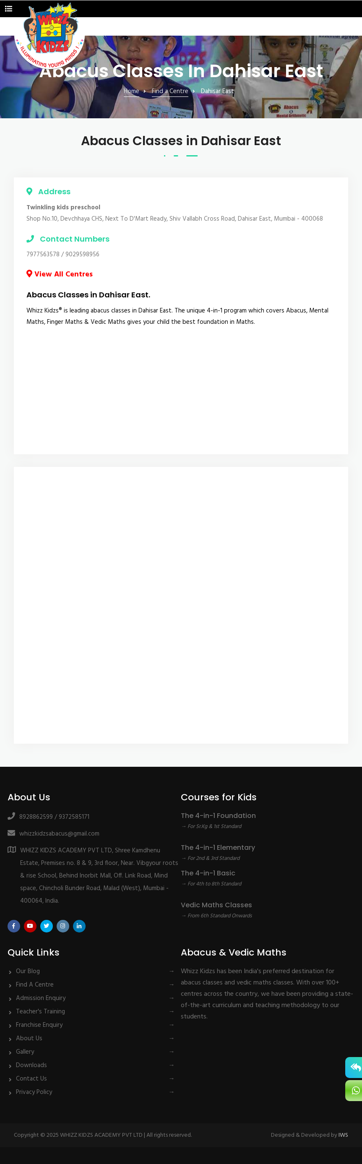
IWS (343, 1135)
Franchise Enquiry (39, 1025)
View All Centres (59, 274)
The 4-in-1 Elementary (218, 847)
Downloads (31, 1065)
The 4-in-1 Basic (208, 873)
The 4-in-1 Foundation (218, 815)
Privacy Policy (34, 1092)
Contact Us (31, 1079)
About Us (29, 1039)
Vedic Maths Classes (216, 905)
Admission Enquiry (40, 998)
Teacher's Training (40, 1012)
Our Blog (28, 971)
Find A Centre (35, 985)
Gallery (25, 1052)
